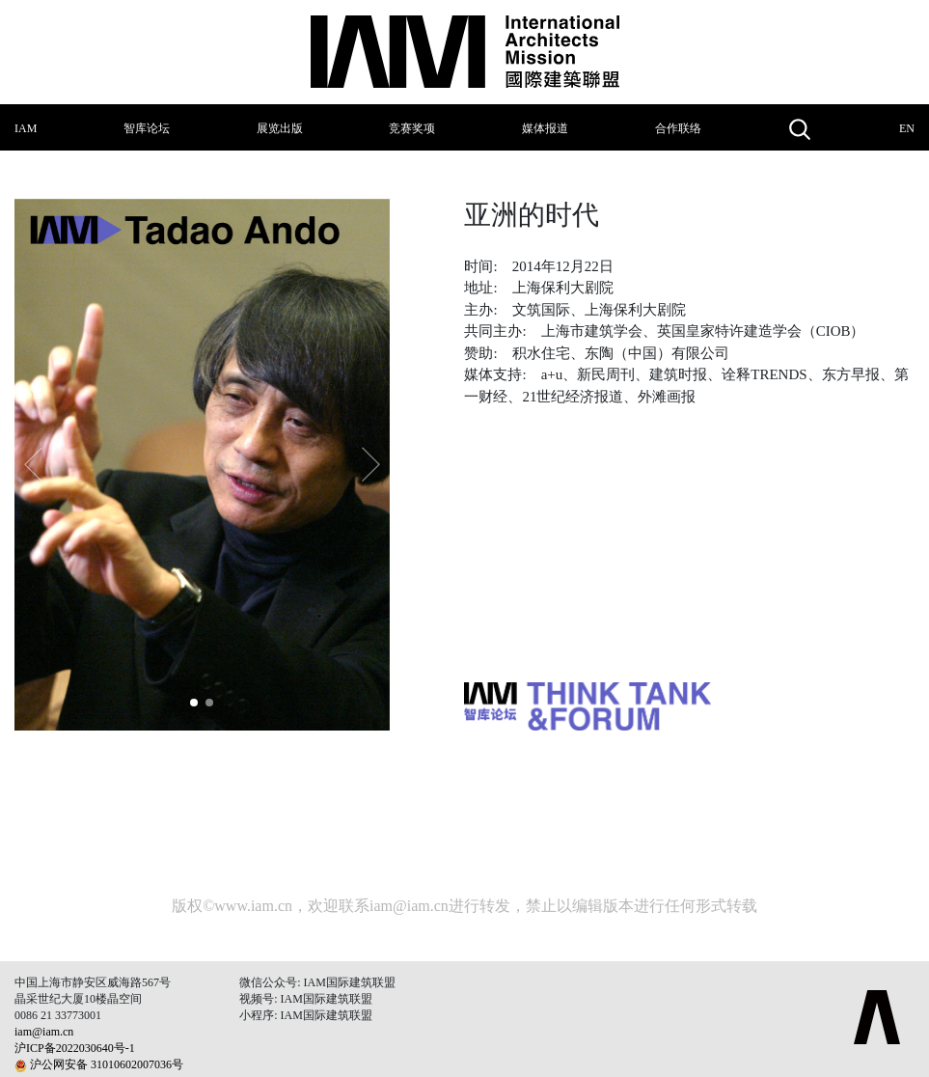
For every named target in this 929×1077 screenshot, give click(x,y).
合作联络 (678, 128)
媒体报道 (545, 128)
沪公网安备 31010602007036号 (106, 1064)
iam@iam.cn (409, 906)
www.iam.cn (253, 906)
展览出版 (280, 128)
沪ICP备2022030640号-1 (74, 1048)
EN (907, 128)
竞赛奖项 (412, 128)
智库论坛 (146, 128)
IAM (25, 128)
